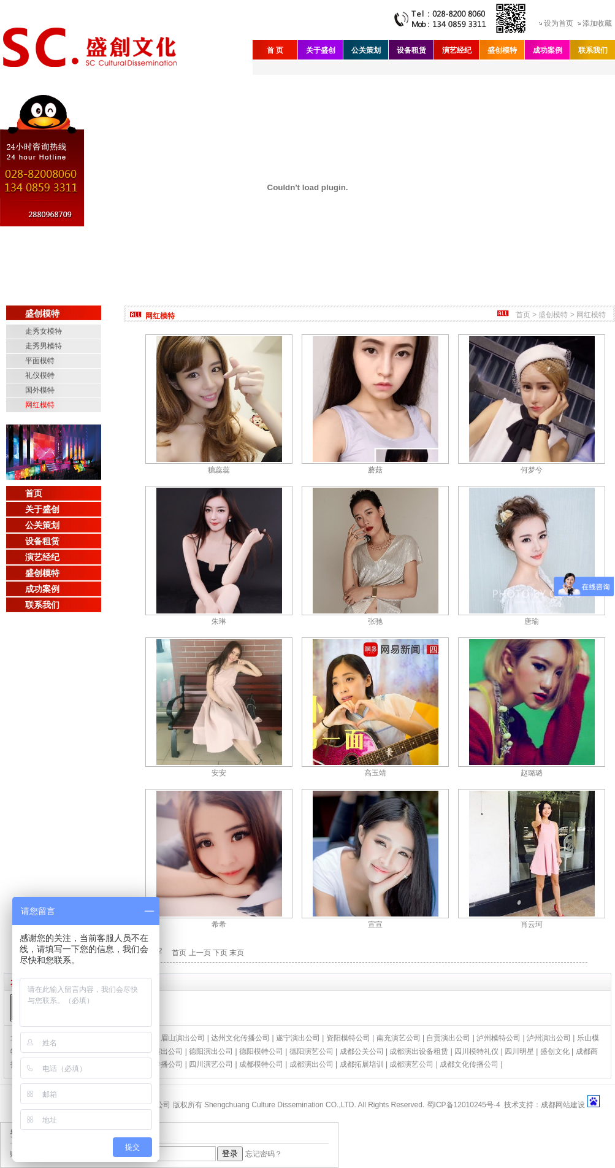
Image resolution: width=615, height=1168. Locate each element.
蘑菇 (375, 470)
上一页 (200, 952)
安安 (219, 773)
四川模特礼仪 (476, 1051)
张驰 (375, 621)
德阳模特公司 (261, 1051)
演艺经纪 (457, 50)
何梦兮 (532, 470)
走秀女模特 (43, 331)
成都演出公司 (311, 1064)
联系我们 (593, 50)
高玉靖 (375, 773)
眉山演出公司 (183, 1038)
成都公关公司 (362, 1051)
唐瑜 (531, 621)
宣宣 (375, 924)
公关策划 (366, 50)
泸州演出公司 (549, 1038)
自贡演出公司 (448, 1038)
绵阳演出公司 (161, 1051)
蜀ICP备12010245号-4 (463, 1105)
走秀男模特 (43, 346)
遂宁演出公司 (298, 1038)
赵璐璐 (532, 773)
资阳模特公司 (348, 1038)
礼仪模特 (40, 375)
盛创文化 (555, 1051)
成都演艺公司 (411, 1064)
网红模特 (40, 405)
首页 (33, 493)
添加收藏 (597, 23)
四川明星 (519, 1051)
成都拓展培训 (362, 1064)
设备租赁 (411, 50)
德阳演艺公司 (311, 1051)
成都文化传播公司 (469, 1064)
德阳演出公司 (211, 1051)
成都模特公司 (261, 1064)
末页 (236, 952)
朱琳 (219, 621)
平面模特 (40, 360)
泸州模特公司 (498, 1038)
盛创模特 (502, 50)
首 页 (275, 50)
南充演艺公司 (398, 1038)
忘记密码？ (263, 1154)
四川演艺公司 (211, 1064)
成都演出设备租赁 (418, 1051)
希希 (219, 924)
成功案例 (547, 50)
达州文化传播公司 (240, 1038)
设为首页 (558, 23)
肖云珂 (532, 924)
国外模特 (40, 390)
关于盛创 (320, 50)
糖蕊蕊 (219, 470)
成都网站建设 (563, 1105)
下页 (220, 952)
